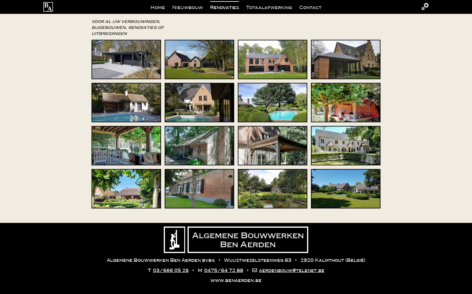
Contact (310, 7)
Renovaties (224, 7)
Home (158, 7)
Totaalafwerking (269, 7)
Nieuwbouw (187, 7)
